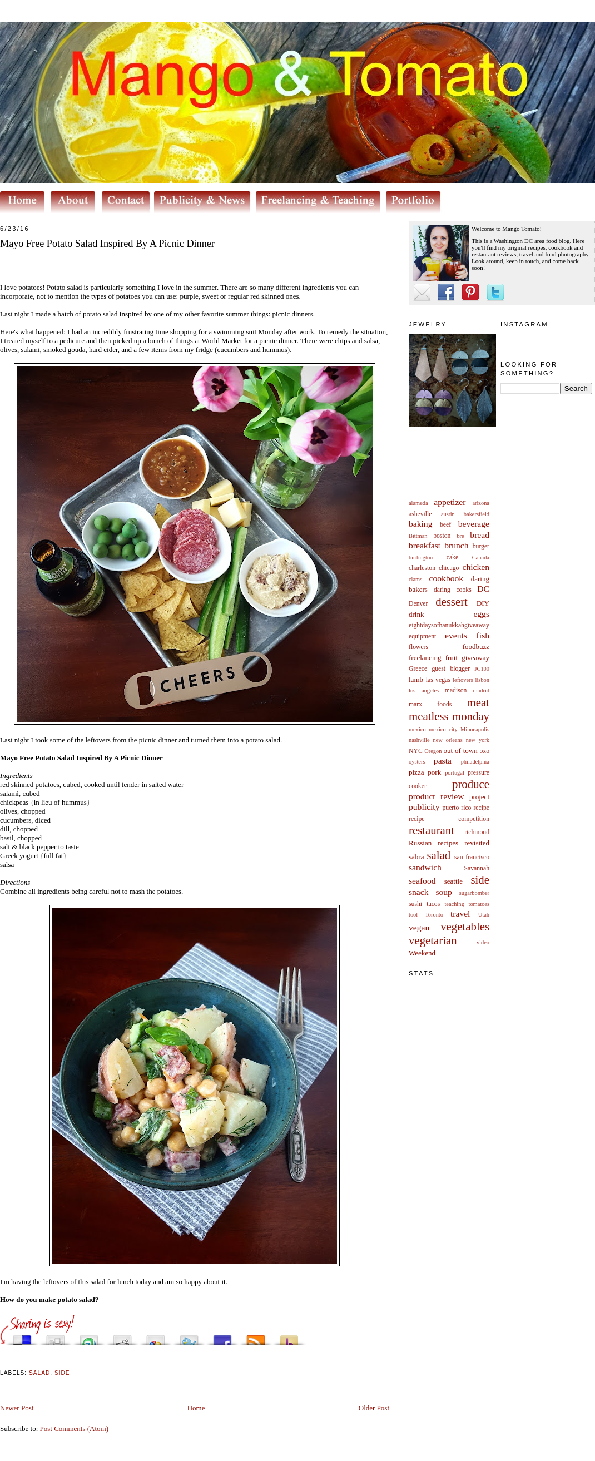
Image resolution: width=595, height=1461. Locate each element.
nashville (419, 740)
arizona (480, 503)
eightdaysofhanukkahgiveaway (449, 625)
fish (483, 635)
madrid (481, 690)
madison (456, 690)
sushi (415, 904)
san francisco (471, 857)
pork (434, 772)
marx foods (430, 704)
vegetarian (433, 940)
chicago (449, 568)
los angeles (424, 690)
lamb (416, 679)
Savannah (476, 868)
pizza (416, 772)
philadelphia (475, 762)
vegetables (464, 926)
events (456, 635)
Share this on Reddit (122, 1337)
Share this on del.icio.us (22, 1337)
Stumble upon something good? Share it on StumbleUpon (89, 1337)
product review (436, 796)
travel (460, 913)
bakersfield (476, 514)
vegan (419, 927)
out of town (461, 750)
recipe (481, 807)
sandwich (425, 867)
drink (416, 614)
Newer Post (16, 1408)
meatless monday (449, 716)
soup (443, 892)
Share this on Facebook (222, 1337)
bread (479, 534)
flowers (418, 647)
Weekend (422, 953)
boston (441, 535)
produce (470, 783)
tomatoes (479, 904)
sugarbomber (474, 893)
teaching (454, 904)
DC (483, 588)
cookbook (446, 578)
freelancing (425, 657)
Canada (480, 557)
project (479, 797)
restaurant (431, 830)
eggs (481, 613)
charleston (422, 568)
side (479, 879)
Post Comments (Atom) (74, 1428)
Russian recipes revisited (449, 843)
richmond (476, 832)
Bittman (418, 536)
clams (415, 579)
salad (438, 855)
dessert (451, 601)
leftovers (463, 680)
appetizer (449, 502)
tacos (433, 904)
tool (413, 915)
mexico (417, 729)
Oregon (433, 751)
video (483, 942)
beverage (473, 523)
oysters (417, 762)
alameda (418, 503)
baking (420, 523)
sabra (416, 857)
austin (448, 514)
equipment (422, 636)
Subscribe (255, 1337)
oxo (484, 751)
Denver (418, 603)
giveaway (475, 657)
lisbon (482, 680)
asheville (420, 514)
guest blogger (451, 668)
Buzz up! (289, 1337)
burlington (421, 557)
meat (478, 702)
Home (196, 1408)
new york (477, 740)
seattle (453, 881)
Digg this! (55, 1337)
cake (452, 557)
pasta (443, 760)
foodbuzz (476, 646)
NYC (416, 751)
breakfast (424, 545)
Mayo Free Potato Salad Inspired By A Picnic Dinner (107, 243)
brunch (456, 545)
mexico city (443, 729)
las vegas (438, 680)
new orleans (447, 740)
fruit (451, 657)
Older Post (374, 1408)
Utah (483, 915)
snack (419, 892)
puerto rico (456, 807)
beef (445, 524)
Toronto (434, 915)
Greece (418, 668)
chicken (476, 567)
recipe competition (449, 819)
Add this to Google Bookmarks (155, 1337)
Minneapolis (474, 729)
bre (460, 536)
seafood (422, 880)
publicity (424, 806)
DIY (483, 603)
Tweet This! (189, 1337)
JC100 (481, 669)
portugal (454, 773)
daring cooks (453, 589)
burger (481, 546)
